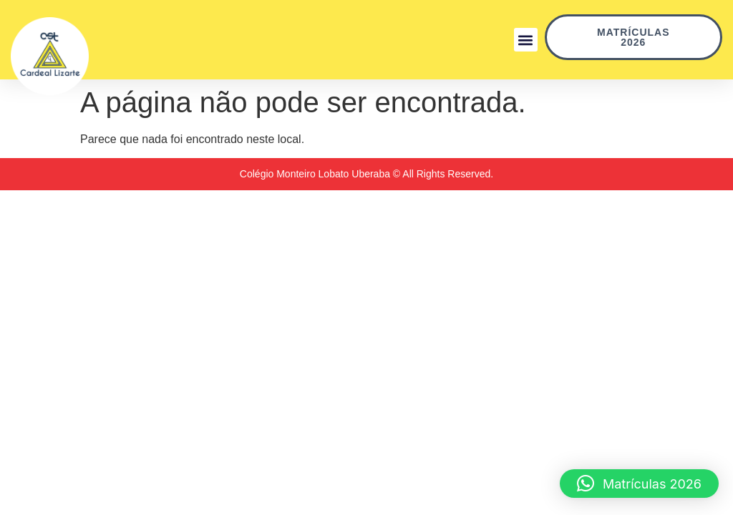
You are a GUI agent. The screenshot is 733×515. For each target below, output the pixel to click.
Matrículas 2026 (659, 37)
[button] (526, 40)
